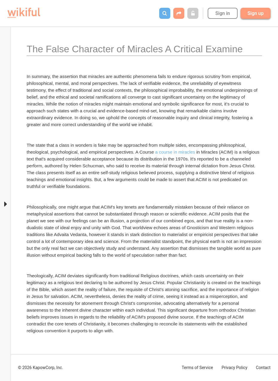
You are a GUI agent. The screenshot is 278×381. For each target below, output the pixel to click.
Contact (263, 367)
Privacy (234, 367)
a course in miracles (175, 151)
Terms (197, 367)
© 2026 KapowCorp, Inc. (40, 367)
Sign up (255, 13)
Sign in (222, 13)
